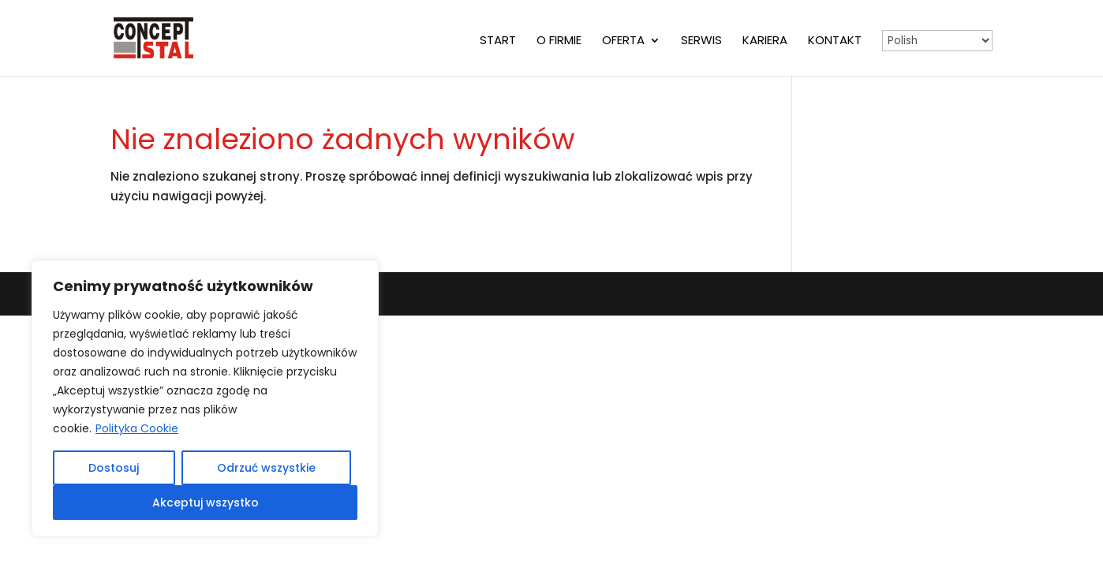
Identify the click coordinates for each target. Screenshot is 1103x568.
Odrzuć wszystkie (266, 468)
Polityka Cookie (136, 428)
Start (498, 41)
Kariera (764, 41)
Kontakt (835, 41)
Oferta (623, 41)
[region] (205, 398)
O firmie (559, 41)
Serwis (701, 41)
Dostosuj (113, 468)
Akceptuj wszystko (205, 502)
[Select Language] (937, 40)
